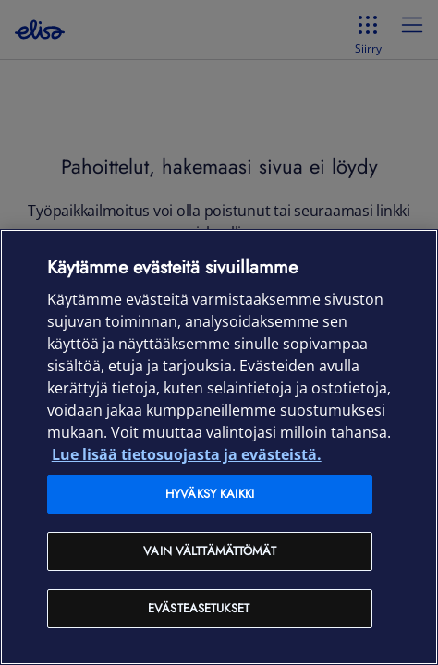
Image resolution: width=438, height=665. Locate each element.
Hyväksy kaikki (209, 493)
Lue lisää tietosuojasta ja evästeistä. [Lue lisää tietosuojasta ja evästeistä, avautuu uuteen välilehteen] (187, 454)
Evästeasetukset (198, 608)
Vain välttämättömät (209, 551)
